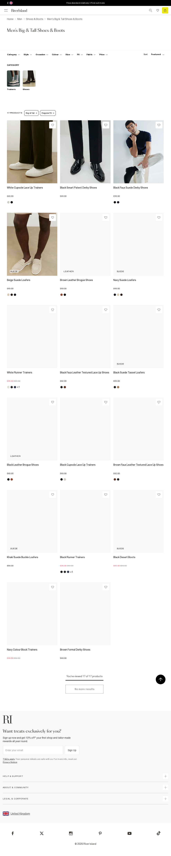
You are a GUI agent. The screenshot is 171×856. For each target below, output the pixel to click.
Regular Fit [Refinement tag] (48, 113)
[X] (42, 833)
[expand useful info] (165, 787)
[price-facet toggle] (103, 54)
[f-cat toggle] (13, 54)
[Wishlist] (52, 125)
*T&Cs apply (9, 759)
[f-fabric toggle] (91, 54)
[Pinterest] (100, 833)
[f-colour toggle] (56, 54)
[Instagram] (71, 833)
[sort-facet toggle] (153, 54)
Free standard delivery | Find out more (85, 3)
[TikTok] (158, 833)
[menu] (6, 10)
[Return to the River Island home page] (21, 10)
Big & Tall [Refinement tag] (31, 113)
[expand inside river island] (165, 798)
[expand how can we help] (165, 776)
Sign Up (72, 750)
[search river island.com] (150, 10)
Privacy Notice (10, 762)
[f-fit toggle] (79, 54)
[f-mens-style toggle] (28, 54)
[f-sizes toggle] (69, 54)
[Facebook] (12, 833)
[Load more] (84, 689)
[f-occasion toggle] (42, 54)
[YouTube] (129, 833)
